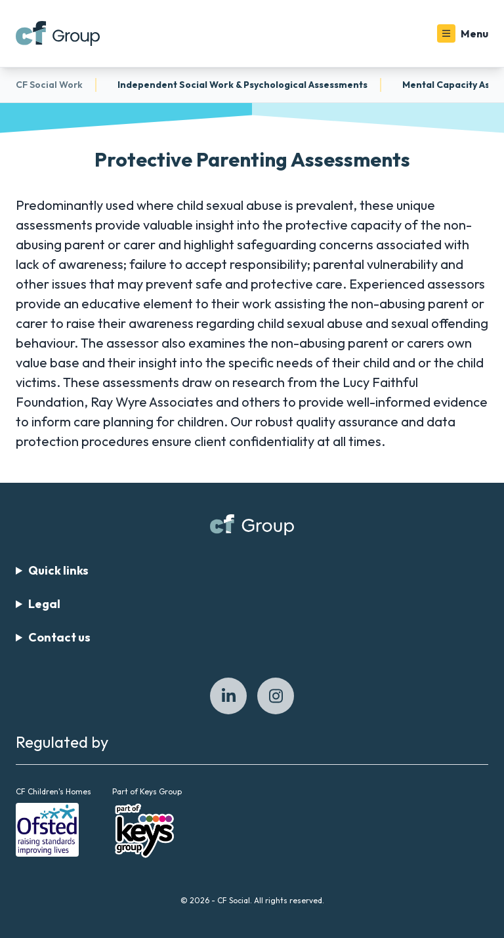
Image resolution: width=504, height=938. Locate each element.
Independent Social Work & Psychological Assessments (242, 85)
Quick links (58, 570)
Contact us (59, 637)
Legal (44, 603)
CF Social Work (49, 85)
